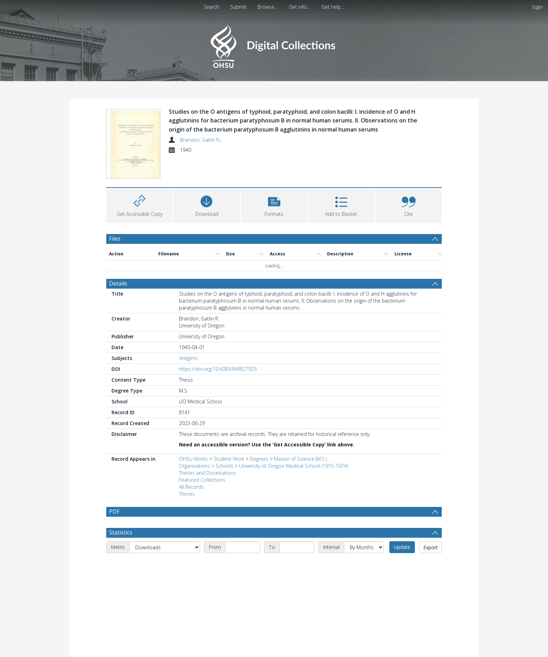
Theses (187, 493)
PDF (114, 511)
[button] (274, 204)
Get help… (333, 6)
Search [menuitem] (211, 6)
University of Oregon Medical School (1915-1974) (293, 465)
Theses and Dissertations (207, 472)
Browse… (268, 6)
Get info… (299, 6)
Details (118, 283)
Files (115, 238)
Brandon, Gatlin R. (200, 139)
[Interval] (364, 547)
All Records (191, 486)
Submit (238, 6)
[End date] (296, 547)
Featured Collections (202, 479)
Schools (224, 465)
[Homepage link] (274, 44)
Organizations (194, 465)
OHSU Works (193, 458)
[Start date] (242, 547)
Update (402, 547)
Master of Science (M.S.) (300, 458)
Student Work (229, 458)
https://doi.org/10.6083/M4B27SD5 (218, 369)
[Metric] (164, 547)
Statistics (120, 532)
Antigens (188, 358)
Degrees (259, 458)
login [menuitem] (537, 6)
